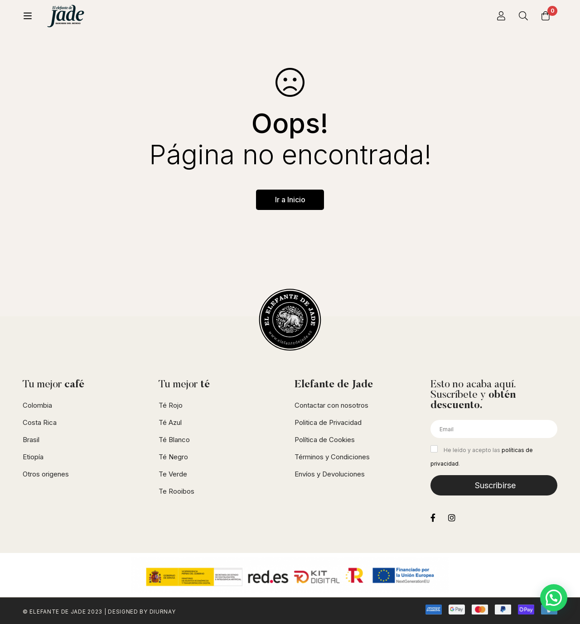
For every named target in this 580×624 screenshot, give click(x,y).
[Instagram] (451, 518)
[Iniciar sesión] (500, 16)
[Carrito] (545, 16)
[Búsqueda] (523, 16)
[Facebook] (432, 518)
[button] (553, 597)
